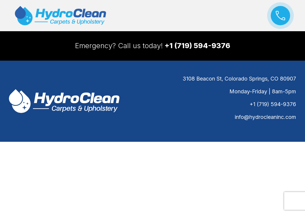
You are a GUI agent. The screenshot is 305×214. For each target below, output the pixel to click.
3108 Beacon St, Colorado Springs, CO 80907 (239, 78)
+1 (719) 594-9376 (273, 104)
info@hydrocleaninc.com (265, 117)
